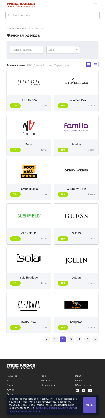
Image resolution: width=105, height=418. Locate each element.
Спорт (10, 385)
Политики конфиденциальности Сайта (55, 408)
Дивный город (43, 65)
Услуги (10, 389)
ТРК (29, 65)
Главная (10, 28)
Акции (44, 376)
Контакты (80, 380)
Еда (8, 380)
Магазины (21, 28)
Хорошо (90, 405)
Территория (62, 65)
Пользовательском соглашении (25, 411)
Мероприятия (48, 385)
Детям (10, 394)
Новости (45, 380)
